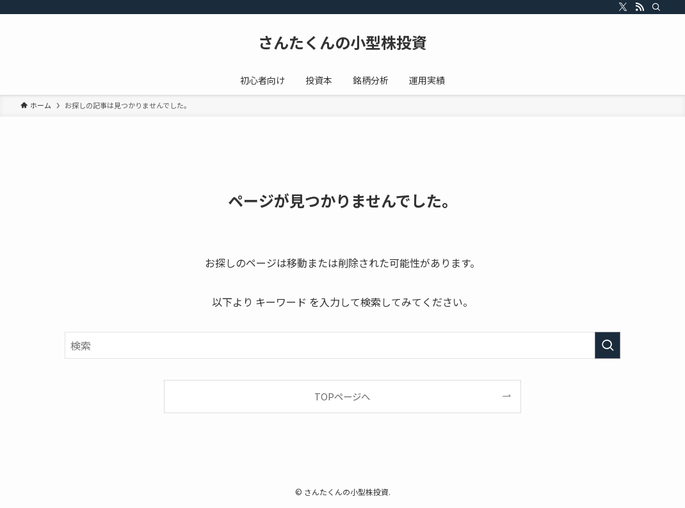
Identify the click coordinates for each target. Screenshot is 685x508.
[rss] (639, 7)
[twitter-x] (623, 7)
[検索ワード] (342, 345)
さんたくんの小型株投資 (342, 42)
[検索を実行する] (607, 345)
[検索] (656, 7)
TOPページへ (342, 396)
